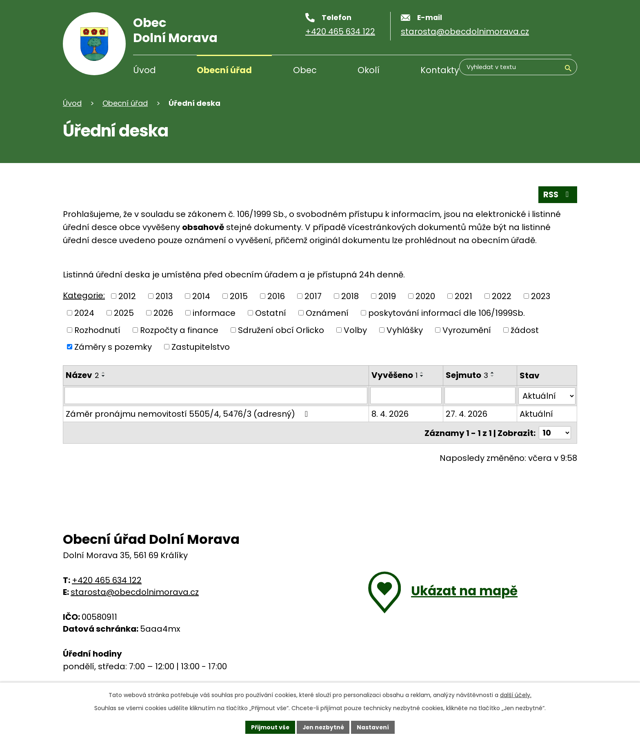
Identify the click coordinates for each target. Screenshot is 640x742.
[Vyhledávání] (532, 71)
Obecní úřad (224, 70)
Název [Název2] (82, 375)
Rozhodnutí (97, 330)
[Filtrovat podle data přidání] (405, 395)
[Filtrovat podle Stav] (547, 395)
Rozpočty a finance (179, 330)
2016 (276, 296)
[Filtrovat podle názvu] (215, 395)
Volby (355, 330)
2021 (463, 296)
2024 (84, 313)
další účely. (515, 695)
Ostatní (270, 313)
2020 (425, 296)
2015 (239, 296)
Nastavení (374, 727)
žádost (525, 330)
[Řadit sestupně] (103, 376)
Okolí (369, 70)
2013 (164, 296)
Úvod (144, 70)
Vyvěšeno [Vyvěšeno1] (394, 375)
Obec (305, 70)
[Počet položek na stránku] (554, 432)
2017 (313, 296)
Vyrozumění (466, 330)
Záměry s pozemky (113, 347)
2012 (127, 296)
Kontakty (439, 70)
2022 (501, 296)
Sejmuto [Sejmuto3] (466, 375)
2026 (163, 313)
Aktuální (536, 413)
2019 (387, 296)
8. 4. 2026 (389, 413)
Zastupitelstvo (200, 347)
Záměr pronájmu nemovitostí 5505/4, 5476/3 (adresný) (188, 413)
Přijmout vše (269, 727)
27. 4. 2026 (466, 413)
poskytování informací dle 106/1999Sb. (446, 313)
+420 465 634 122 (107, 579)
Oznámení (327, 313)
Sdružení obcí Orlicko (281, 330)
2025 (124, 313)
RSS (557, 194)
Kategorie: (84, 295)
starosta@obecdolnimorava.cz (135, 591)
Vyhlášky (405, 330)
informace (214, 313)
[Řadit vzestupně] (103, 372)
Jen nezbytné (323, 727)
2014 (201, 296)
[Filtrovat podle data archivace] (480, 395)
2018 (350, 296)
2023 (540, 296)
